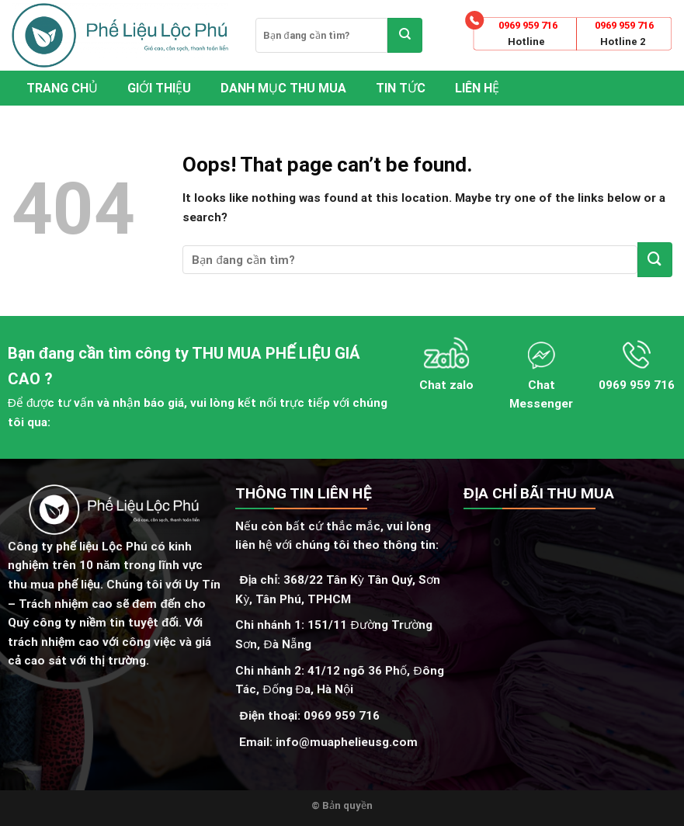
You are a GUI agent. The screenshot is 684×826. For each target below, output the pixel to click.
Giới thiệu (159, 88)
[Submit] (404, 35)
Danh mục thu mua (283, 88)
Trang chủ (62, 88)
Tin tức (400, 88)
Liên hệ (477, 88)
